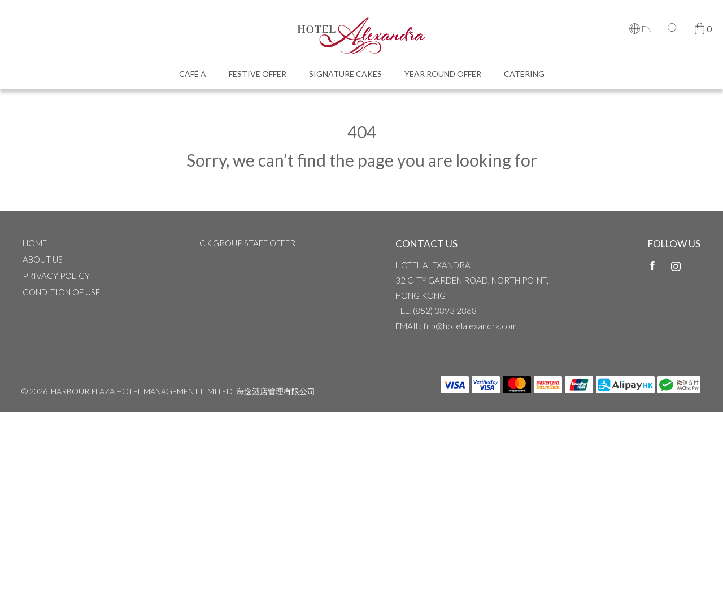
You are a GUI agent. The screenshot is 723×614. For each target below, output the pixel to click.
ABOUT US (43, 259)
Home (35, 243)
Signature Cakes (345, 74)
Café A (192, 74)
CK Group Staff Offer (247, 243)
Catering (524, 74)
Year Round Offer (442, 74)
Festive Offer (257, 74)
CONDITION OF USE (61, 292)
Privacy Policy (56, 276)
